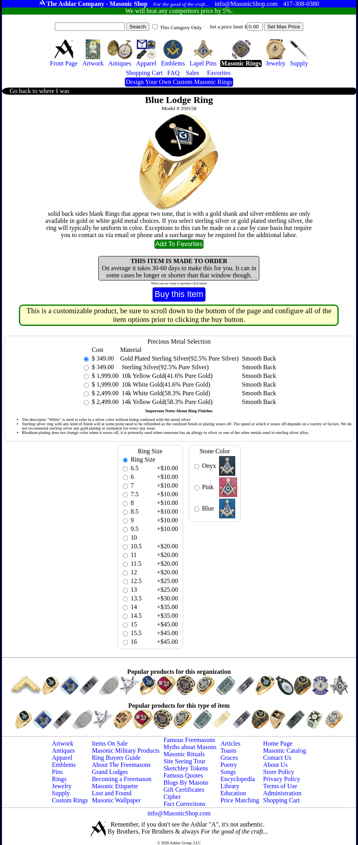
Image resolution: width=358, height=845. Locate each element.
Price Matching (239, 800)
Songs (228, 771)
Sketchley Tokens (185, 768)
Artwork (62, 743)
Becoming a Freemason (122, 779)
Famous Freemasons (189, 740)
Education (233, 793)
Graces (229, 757)
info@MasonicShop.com (178, 813)
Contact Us (277, 757)
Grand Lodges (110, 771)
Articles (230, 743)
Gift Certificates (183, 789)
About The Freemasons (121, 764)
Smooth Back (259, 358)
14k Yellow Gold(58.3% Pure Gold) (166, 401)
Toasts (228, 750)
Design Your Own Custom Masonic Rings (179, 82)
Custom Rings (70, 800)
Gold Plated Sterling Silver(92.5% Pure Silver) (179, 358)
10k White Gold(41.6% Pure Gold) (165, 384)
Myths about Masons (189, 747)
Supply (60, 793)
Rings (59, 779)
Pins (57, 771)
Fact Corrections (184, 803)
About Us (275, 764)
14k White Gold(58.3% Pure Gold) (165, 393)
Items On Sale (110, 743)
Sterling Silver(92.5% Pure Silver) (164, 367)
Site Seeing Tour (184, 761)
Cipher (172, 796)
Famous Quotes (183, 775)
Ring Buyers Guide (116, 757)
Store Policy (278, 771)
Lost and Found (111, 793)
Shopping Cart (281, 800)
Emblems (63, 764)
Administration (282, 793)
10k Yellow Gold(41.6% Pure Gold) (166, 375)
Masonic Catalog (284, 750)
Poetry (228, 764)
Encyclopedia (237, 779)
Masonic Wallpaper (116, 800)
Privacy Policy (281, 779)
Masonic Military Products (126, 750)
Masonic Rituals (183, 754)
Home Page (277, 743)
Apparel (62, 757)
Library (229, 786)
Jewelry (61, 786)
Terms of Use (280, 786)
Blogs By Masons (185, 782)
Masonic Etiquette (115, 786)
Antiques (63, 750)
